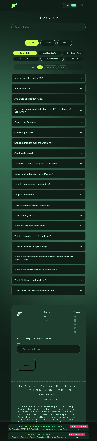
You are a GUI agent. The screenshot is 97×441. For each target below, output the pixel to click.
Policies (62, 67)
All (40, 67)
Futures (48, 43)
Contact (48, 320)
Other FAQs (74, 59)
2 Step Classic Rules (26, 59)
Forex (31, 43)
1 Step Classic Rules (73, 53)
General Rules (25, 53)
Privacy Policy (34, 390)
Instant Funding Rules (50, 53)
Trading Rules (50, 67)
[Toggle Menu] (73, 5)
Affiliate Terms (64, 390)
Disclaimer (49, 390)
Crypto (65, 43)
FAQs (46, 316)
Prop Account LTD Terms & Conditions (58, 386)
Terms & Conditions (28, 386)
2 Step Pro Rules (52, 59)
